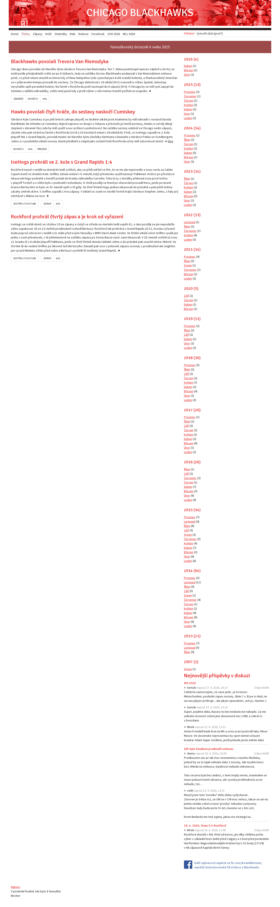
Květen (188, 105)
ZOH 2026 (113, 34)
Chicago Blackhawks (140, 13)
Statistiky (60, 34)
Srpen (188, 266)
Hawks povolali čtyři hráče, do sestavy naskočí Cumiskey (73, 112)
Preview (42, 149)
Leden (188, 118)
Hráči (48, 34)
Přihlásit (189, 34)
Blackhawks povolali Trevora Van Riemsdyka (59, 62)
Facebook (98, 34)
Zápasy (47, 204)
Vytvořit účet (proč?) (210, 34)
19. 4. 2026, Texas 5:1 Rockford (205, 826)
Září (186, 296)
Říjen (187, 140)
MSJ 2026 (129, 34)
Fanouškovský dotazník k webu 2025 (140, 47)
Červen (188, 101)
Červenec (190, 97)
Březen (188, 71)
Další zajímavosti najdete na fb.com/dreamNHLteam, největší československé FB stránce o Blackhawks (228, 865)
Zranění (18, 99)
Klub (72, 34)
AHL (45, 99)
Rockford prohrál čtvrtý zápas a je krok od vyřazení (67, 217)
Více (170, 142)
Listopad (189, 222)
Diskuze (83, 34)
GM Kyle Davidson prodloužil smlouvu (208, 749)
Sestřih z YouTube (24, 204)
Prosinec (190, 92)
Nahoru (15, 887)
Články (25, 34)
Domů (15, 34)
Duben (188, 66)
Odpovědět (261, 688)
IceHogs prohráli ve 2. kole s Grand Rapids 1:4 (61, 162)
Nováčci (33, 99)
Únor (187, 75)
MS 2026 (190, 683)
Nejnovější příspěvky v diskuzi (217, 676)
